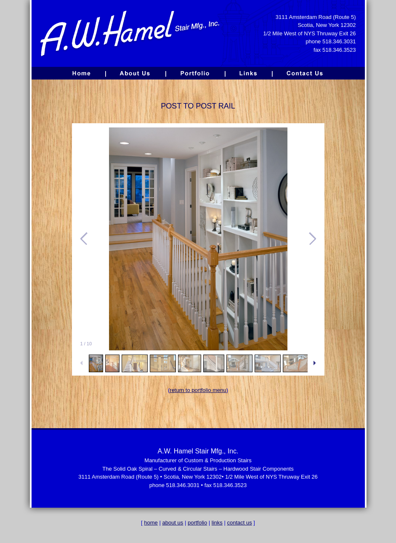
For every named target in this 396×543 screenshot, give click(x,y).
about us (172, 522)
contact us (239, 522)
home (151, 522)
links (217, 522)
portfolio (197, 522)
